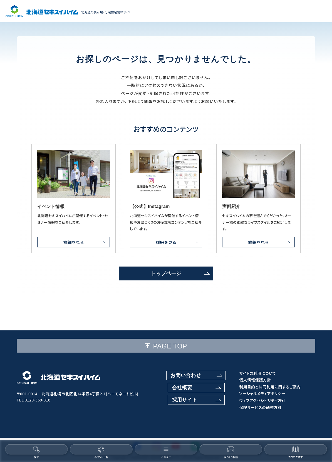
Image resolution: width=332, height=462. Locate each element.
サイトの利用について (257, 373)
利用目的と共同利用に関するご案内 (270, 387)
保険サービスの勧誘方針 (260, 407)
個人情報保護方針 (255, 380)
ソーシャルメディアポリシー (262, 393)
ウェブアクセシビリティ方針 (262, 400)
